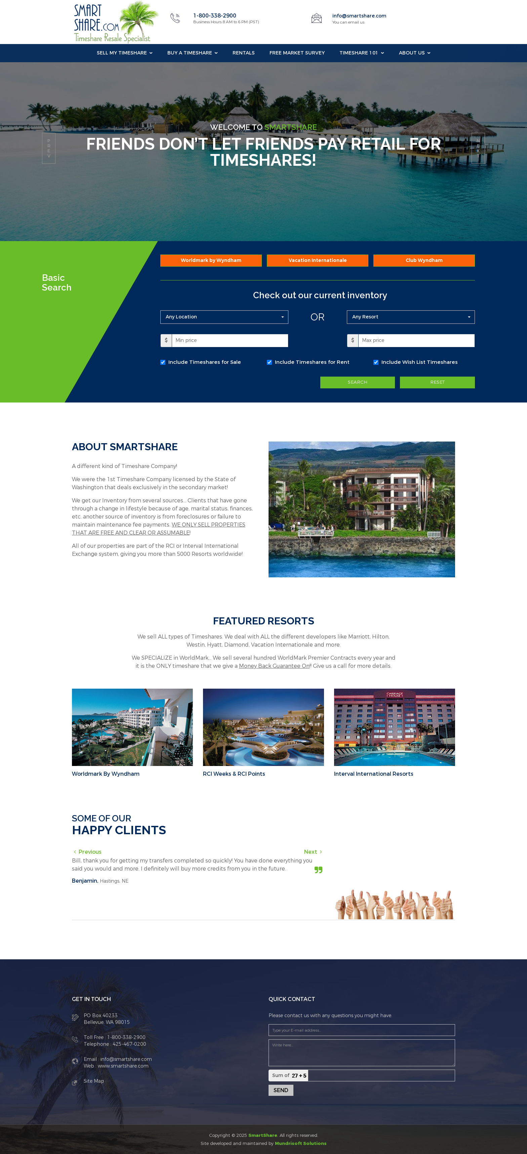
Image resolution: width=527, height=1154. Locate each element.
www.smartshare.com (122, 1065)
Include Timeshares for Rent (312, 362)
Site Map (94, 1080)
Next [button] (310, 851)
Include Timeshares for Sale (204, 362)
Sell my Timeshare (122, 53)
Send (281, 1089)
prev (48, 148)
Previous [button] (90, 851)
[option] (198, 871)
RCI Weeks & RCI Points (234, 773)
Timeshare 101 (358, 53)
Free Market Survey (297, 53)
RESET (438, 382)
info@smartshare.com (362, 15)
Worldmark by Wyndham (211, 260)
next (478, 148)
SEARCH (358, 382)
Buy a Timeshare (189, 53)
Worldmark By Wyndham (105, 773)
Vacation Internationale (318, 260)
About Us (412, 53)
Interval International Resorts (373, 773)
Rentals (244, 53)
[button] (224, 317)
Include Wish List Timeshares (419, 362)
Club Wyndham (424, 260)
